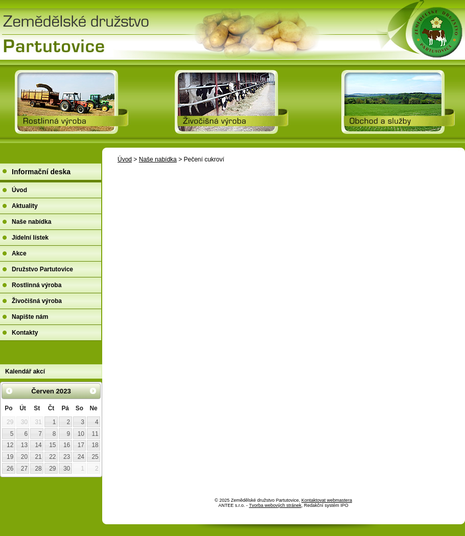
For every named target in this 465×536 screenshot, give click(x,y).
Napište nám (30, 316)
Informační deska (41, 172)
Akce (19, 253)
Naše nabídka (158, 159)
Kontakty (25, 332)
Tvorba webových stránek (275, 505)
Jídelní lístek (30, 237)
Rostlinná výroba (36, 285)
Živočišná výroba (37, 301)
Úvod (125, 159)
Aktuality (25, 205)
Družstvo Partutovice (42, 269)
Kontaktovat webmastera (326, 500)
